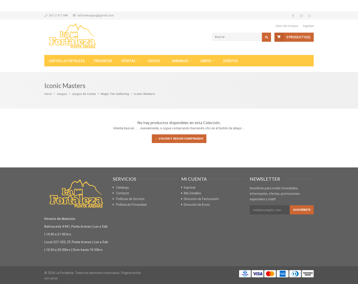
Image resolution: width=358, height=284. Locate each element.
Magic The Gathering (115, 94)
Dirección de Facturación (201, 199)
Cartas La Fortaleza (67, 61)
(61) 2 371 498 (58, 15)
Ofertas (128, 61)
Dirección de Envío (197, 204)
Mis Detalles (192, 193)
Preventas (103, 61)
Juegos (153, 61)
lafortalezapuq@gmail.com (96, 15)
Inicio (48, 94)
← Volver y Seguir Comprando (179, 138)
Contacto (122, 193)
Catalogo (122, 187)
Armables (180, 61)
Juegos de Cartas (84, 94)
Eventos (230, 61)
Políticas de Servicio (130, 199)
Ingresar (308, 26)
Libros (205, 61)
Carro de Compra (287, 26)
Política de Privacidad (131, 204)
